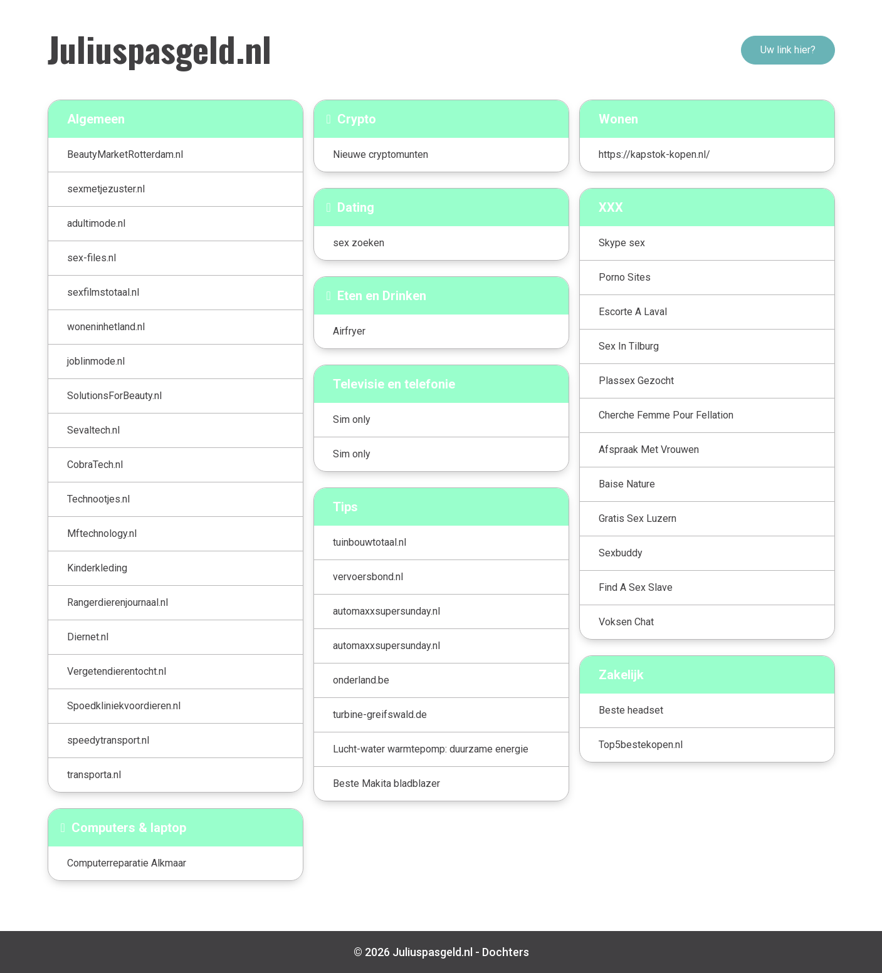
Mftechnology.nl (102, 533)
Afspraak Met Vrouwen (649, 449)
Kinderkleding (97, 568)
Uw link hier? (788, 50)
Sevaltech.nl (93, 430)
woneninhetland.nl (106, 327)
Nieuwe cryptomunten (380, 154)
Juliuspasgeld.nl (159, 48)
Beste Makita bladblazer (386, 783)
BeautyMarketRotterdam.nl (125, 154)
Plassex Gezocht (636, 381)
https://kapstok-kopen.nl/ (654, 154)
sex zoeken (358, 243)
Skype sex (622, 243)
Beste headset (631, 710)
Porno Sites (625, 277)
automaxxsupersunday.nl (386, 611)
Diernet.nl (87, 637)
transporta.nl (94, 775)
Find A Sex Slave (636, 587)
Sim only (351, 419)
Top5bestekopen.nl (641, 745)
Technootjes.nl (98, 499)
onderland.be (361, 680)
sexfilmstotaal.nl (103, 292)
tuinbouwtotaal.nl (369, 542)
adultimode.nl (96, 223)
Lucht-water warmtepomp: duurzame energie (430, 749)
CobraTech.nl (95, 465)
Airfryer (349, 331)
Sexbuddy (621, 553)
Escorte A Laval (633, 312)
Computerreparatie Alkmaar (126, 863)
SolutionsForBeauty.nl (114, 396)
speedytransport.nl (108, 740)
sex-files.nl (91, 258)
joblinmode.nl (96, 361)
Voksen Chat (626, 622)
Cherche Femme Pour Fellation (666, 415)
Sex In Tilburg (629, 346)
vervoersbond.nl (368, 577)
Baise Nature (627, 484)
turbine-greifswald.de (380, 715)
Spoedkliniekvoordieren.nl (124, 706)
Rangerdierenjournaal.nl (117, 602)
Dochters (505, 952)
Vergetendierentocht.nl (116, 671)
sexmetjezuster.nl (106, 189)
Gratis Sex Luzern (637, 518)
